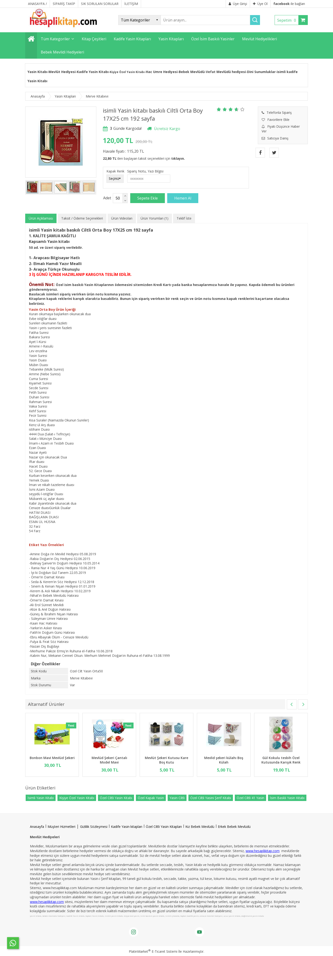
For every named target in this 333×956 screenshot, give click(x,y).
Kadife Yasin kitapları (126, 826)
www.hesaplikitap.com (263, 851)
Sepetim (287, 20)
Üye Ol (260, 3)
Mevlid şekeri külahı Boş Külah (223, 760)
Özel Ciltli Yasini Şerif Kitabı (210, 798)
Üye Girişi (238, 3)
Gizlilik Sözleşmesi (93, 826)
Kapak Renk (115, 171)
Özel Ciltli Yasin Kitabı (116, 798)
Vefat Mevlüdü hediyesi (226, 71)
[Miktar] (118, 198)
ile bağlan (289, 3)
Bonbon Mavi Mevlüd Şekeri (52, 758)
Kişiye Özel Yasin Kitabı (76, 798)
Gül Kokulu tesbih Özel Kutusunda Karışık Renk (281, 760)
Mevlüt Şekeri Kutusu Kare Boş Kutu (166, 760)
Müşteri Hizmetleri (61, 826)
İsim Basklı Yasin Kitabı (287, 798)
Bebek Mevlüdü (192, 71)
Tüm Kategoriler (55, 38)
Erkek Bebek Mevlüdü (234, 826)
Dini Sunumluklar (261, 71)
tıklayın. (178, 158)
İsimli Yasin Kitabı (41, 798)
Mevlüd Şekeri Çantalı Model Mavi (109, 760)
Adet (107, 197)
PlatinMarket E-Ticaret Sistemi (153, 951)
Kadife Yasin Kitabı (93, 71)
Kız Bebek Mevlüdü (199, 826)
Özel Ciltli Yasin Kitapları (164, 826)
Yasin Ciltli (177, 798)
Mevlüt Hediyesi (62, 71)
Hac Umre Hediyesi (162, 71)
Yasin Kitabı (37, 71)
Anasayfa (37, 826)
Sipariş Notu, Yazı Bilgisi (145, 171)
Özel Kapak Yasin (151, 798)
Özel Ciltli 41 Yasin (250, 798)
